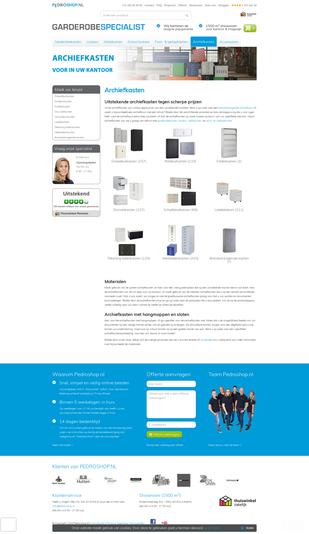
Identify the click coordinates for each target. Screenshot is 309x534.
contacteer (206, 339)
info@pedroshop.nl (63, 506)
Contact (149, 5)
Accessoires (229, 42)
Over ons (210, 5)
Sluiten (247, 528)
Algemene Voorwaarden (131, 523)
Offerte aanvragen (164, 434)
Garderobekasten (68, 42)
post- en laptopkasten (219, 120)
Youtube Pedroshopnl (164, 523)
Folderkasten (62, 106)
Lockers (92, 42)
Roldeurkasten (63, 101)
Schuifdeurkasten (65, 116)
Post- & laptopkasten (171, 42)
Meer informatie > (62, 445)
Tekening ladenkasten (67, 127)
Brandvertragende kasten (69, 137)
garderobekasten (167, 120)
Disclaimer (98, 523)
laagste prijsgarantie (178, 29)
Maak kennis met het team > (225, 445)
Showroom (195, 5)
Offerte (182, 5)
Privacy (110, 523)
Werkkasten (113, 42)
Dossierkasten (63, 111)
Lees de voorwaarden (107, 436)
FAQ (159, 5)
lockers (183, 120)
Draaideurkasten (64, 96)
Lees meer (212, 528)
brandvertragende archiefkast (235, 107)
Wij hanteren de (176, 26)
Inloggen (223, 5)
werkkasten (194, 120)
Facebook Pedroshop (153, 521)
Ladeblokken (62, 122)
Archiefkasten (203, 42)
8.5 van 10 (244, 5)
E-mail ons (82, 157)
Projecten (170, 5)
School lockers (139, 42)
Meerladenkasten (65, 132)
